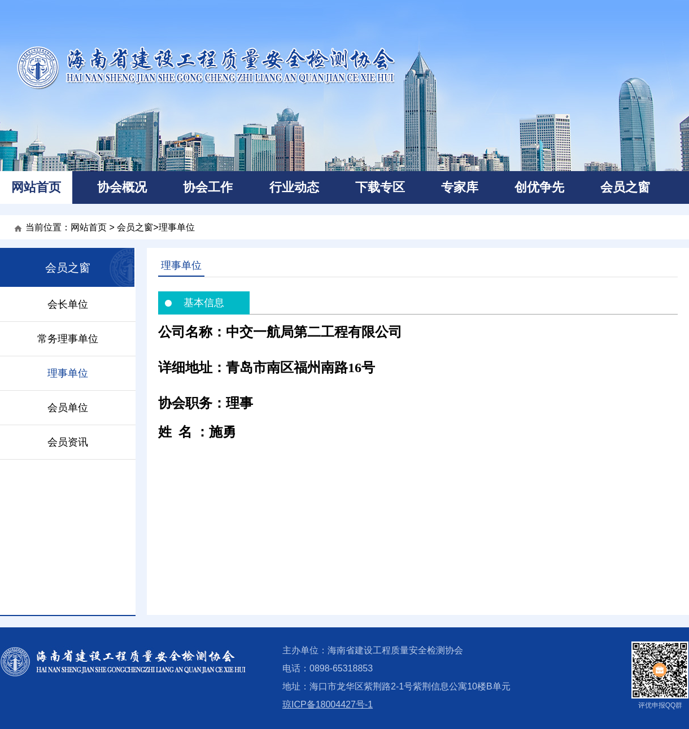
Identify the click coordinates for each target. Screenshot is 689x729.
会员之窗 (625, 187)
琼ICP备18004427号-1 (327, 704)
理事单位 (177, 227)
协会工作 (208, 187)
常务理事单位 (67, 338)
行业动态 (294, 187)
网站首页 (36, 187)
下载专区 (380, 187)
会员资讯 (67, 442)
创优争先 (539, 187)
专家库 (459, 187)
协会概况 (122, 187)
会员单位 (67, 407)
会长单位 (67, 304)
